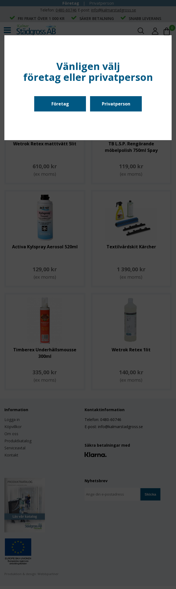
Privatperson (116, 104)
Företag (60, 104)
